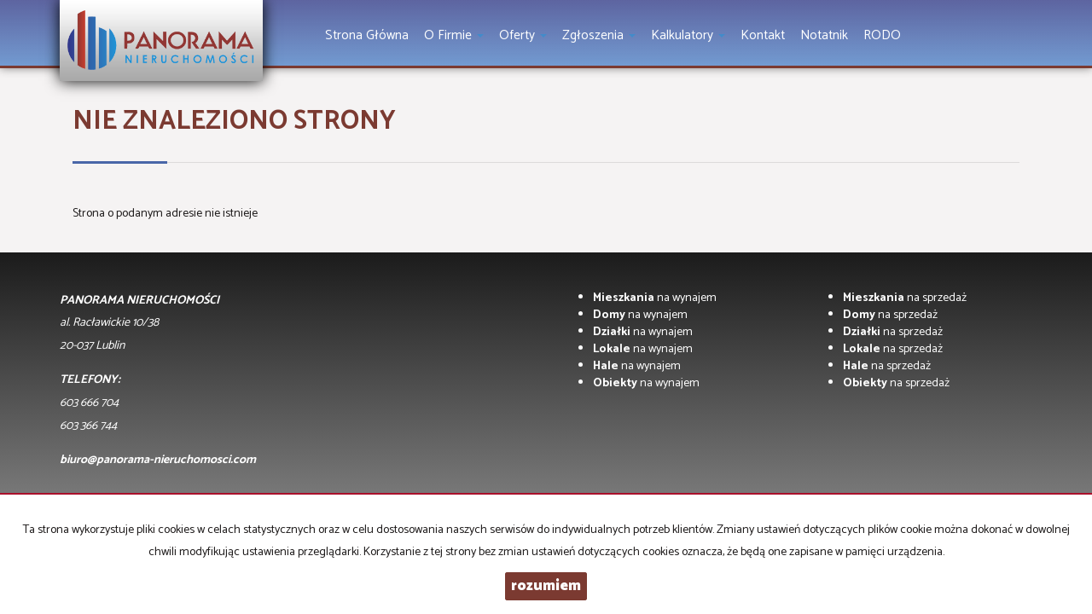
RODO (882, 35)
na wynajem (655, 298)
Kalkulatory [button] (688, 35)
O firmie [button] (454, 35)
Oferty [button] (523, 35)
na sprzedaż (905, 298)
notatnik (824, 35)
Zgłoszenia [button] (599, 35)
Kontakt (763, 35)
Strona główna (367, 35)
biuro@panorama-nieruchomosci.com (158, 460)
